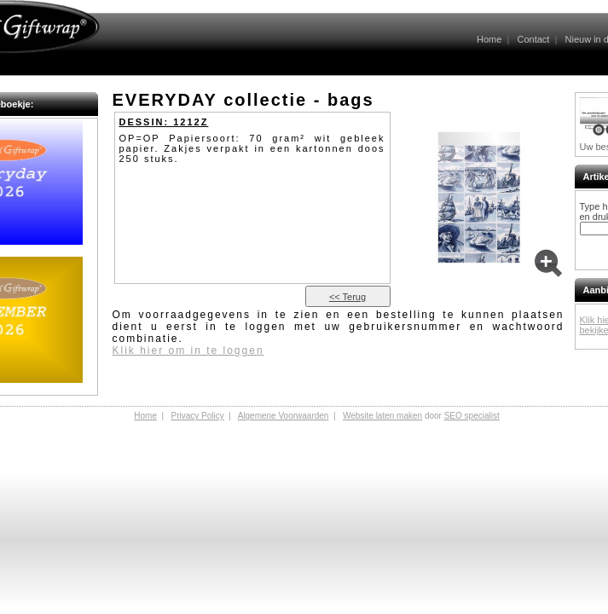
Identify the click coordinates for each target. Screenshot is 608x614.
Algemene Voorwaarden (283, 415)
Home (489, 39)
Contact (533, 39)
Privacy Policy (197, 415)
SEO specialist (472, 415)
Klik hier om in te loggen (188, 350)
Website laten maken (382, 415)
